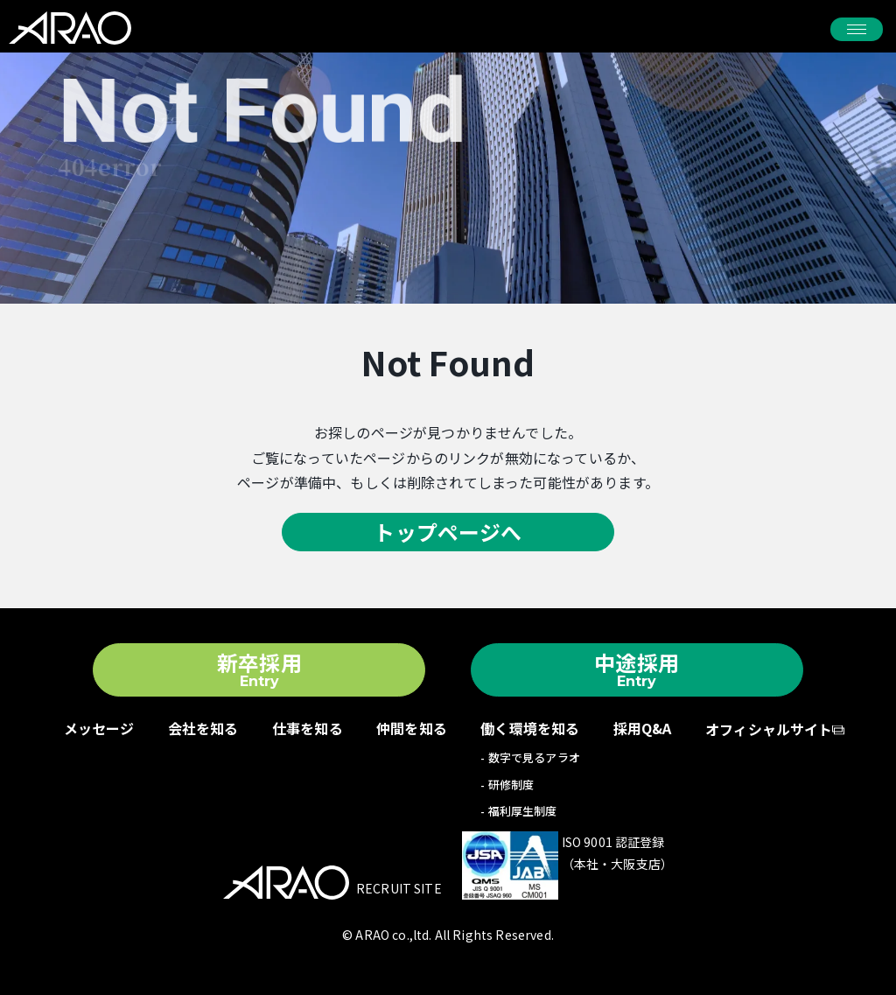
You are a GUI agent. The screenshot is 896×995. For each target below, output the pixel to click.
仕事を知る (307, 728)
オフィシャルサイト (768, 728)
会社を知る (203, 728)
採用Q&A (642, 728)
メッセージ (99, 728)
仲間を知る (411, 728)
